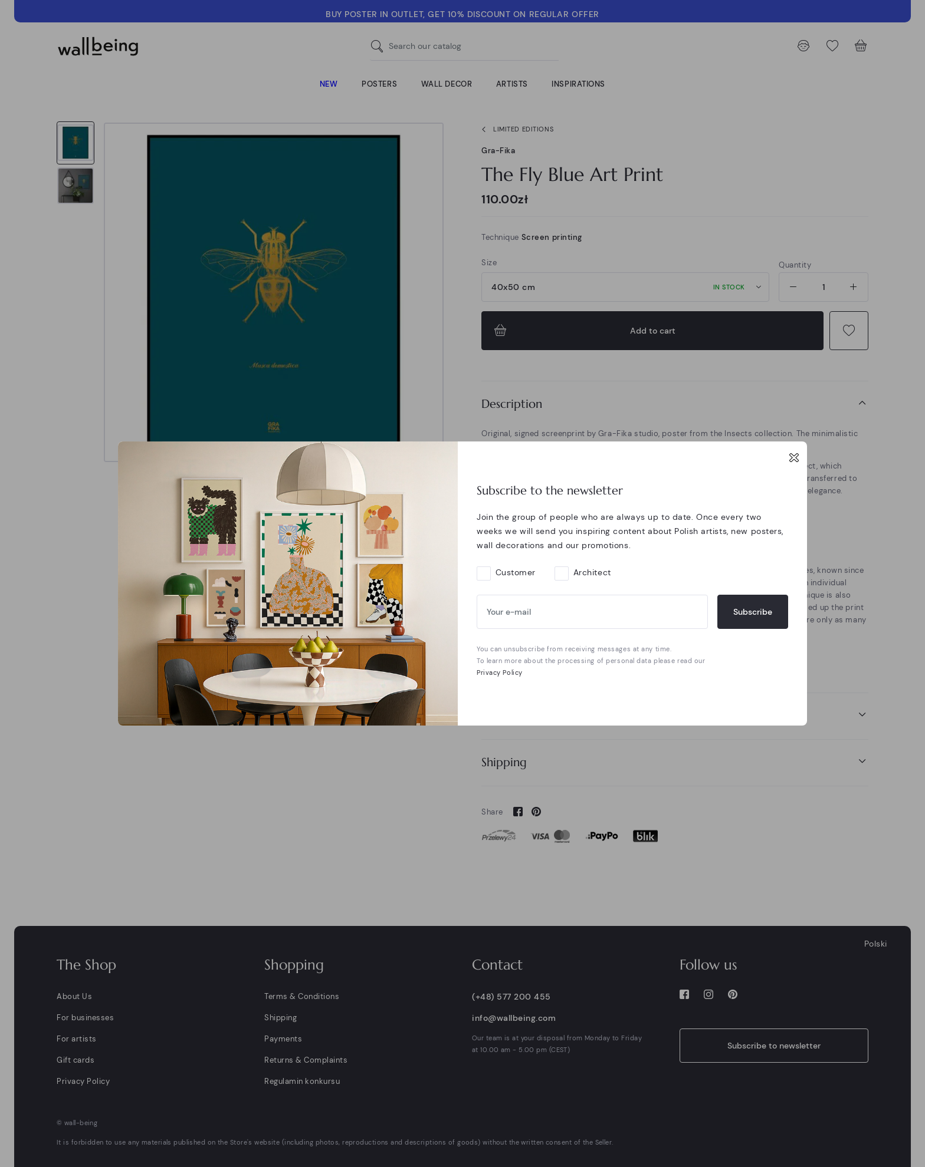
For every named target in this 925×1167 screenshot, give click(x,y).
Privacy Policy (500, 672)
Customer (516, 572)
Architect (592, 572)
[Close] (794, 457)
